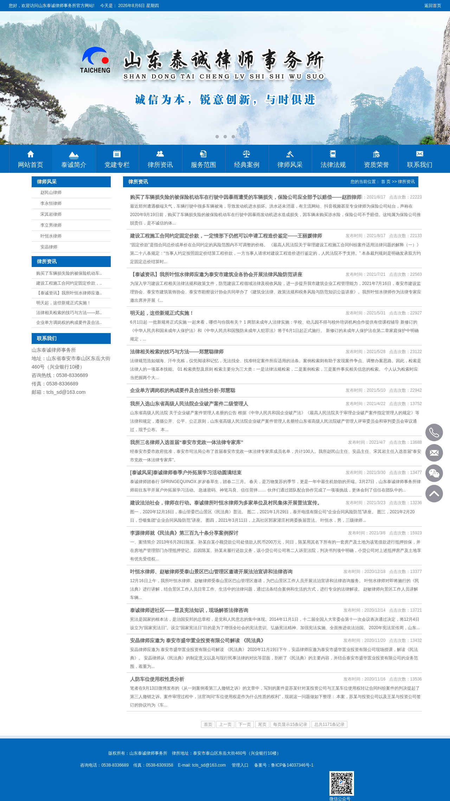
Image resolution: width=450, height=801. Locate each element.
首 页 (386, 181)
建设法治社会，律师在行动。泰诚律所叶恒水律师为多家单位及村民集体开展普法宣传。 (226, 503)
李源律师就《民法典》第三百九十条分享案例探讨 (184, 533)
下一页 (244, 724)
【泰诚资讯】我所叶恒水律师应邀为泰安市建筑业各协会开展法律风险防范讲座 (216, 274)
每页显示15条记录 (290, 724)
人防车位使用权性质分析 (157, 679)
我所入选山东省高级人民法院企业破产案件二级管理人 (189, 403)
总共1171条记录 (329, 724)
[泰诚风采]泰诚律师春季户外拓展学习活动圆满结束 (186, 472)
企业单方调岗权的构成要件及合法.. (69, 322)
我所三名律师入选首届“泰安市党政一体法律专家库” (186, 442)
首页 (208, 724)
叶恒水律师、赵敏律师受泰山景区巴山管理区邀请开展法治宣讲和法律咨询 (211, 571)
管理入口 (240, 765)
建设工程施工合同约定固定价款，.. (69, 283)
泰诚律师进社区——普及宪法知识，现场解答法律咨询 (189, 610)
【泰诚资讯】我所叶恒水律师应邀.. (69, 293)
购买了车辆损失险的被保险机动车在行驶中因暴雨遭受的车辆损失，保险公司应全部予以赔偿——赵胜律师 (245, 197)
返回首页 (432, 5)
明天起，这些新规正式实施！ (63, 302)
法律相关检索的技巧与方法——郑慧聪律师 (177, 351)
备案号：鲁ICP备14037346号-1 (283, 765)
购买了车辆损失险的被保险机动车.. (69, 273)
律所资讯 (406, 181)
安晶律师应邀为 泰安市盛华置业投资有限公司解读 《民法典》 (198, 640)
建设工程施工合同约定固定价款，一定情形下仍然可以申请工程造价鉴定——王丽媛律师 (226, 236)
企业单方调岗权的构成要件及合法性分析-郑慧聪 (182, 390)
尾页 (262, 724)
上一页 (225, 724)
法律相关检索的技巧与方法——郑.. (69, 312)
